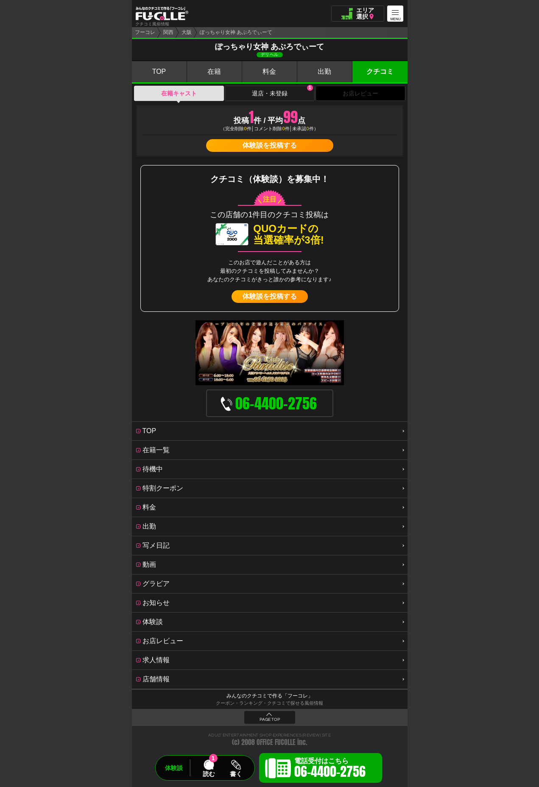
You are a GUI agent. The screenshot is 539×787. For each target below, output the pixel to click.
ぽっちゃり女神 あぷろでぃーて (236, 32)
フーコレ (145, 32)
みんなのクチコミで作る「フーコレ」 (269, 696)
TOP (159, 71)
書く (236, 773)
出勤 (324, 71)
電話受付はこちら (330, 769)
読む (209, 773)
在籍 (214, 71)
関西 (168, 32)
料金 (269, 71)
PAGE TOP (270, 719)
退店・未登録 (282, 91)
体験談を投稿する (270, 145)
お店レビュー (360, 93)
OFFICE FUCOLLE (276, 742)
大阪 (187, 32)
